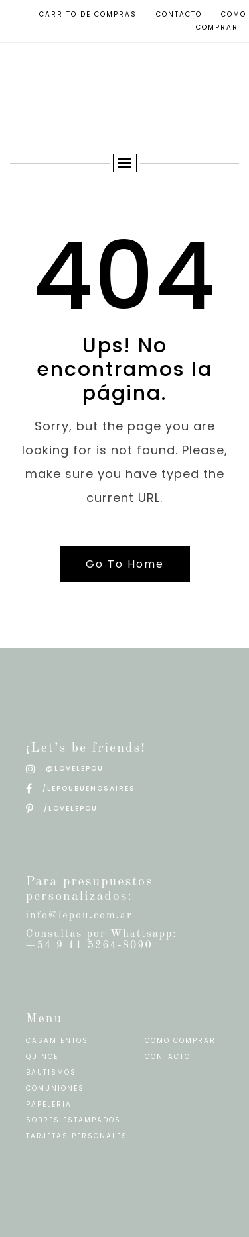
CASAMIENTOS (57, 1041)
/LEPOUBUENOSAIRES (80, 788)
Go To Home (125, 563)
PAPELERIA (49, 1104)
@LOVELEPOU (65, 768)
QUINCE (42, 1057)
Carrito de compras (88, 14)
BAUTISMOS (51, 1072)
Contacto (179, 14)
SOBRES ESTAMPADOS (73, 1120)
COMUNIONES (55, 1088)
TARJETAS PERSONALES (76, 1136)
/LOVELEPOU (62, 808)
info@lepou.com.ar (79, 916)
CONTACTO (168, 1057)
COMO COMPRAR (180, 1041)
